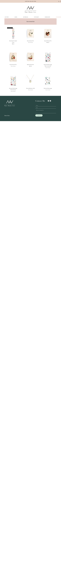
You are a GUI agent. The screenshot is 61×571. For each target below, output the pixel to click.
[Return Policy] (8, 115)
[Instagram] (50, 101)
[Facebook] (48, 101)
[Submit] (39, 115)
